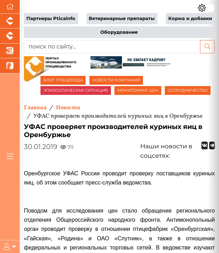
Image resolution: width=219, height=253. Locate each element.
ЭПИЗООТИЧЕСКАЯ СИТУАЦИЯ (75, 90)
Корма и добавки (190, 18)
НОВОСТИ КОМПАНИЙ (116, 80)
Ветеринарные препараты (122, 18)
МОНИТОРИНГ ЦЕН (137, 90)
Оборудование (119, 32)
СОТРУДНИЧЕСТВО (188, 90)
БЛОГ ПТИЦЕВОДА (63, 80)
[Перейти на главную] (10, 7)
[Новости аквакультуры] (10, 51)
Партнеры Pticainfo (50, 18)
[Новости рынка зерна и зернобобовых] (10, 65)
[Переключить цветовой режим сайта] (206, 8)
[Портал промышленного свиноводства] (10, 21)
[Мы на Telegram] (212, 145)
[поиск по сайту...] (112, 46)
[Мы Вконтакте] (204, 145)
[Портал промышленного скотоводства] (10, 35)
